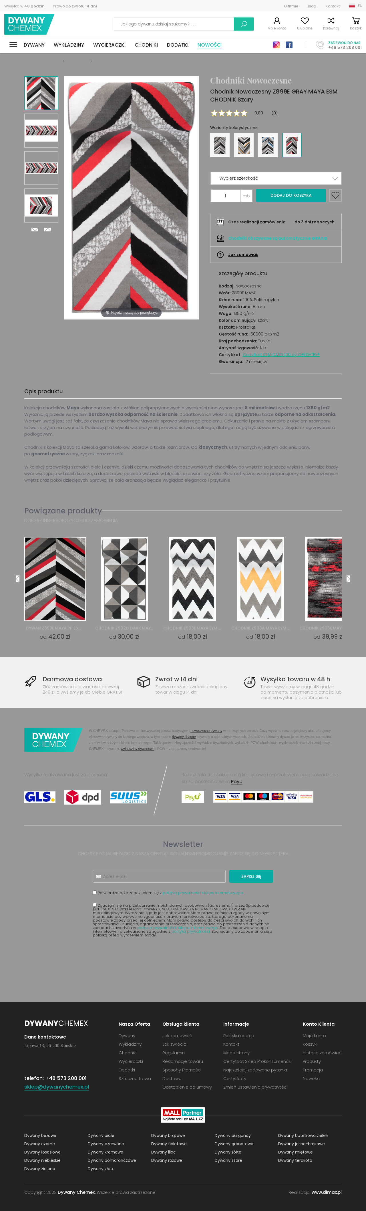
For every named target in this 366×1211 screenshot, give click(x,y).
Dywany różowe (166, 1160)
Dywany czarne (39, 1144)
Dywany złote (101, 1169)
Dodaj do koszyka (291, 195)
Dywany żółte (228, 1152)
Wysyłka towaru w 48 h (295, 679)
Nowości (210, 44)
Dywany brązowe (168, 1135)
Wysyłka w (24, 6)
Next (35, 229)
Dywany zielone (39, 1169)
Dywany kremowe (105, 1152)
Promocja (313, 1070)
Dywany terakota (295, 1160)
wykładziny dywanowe (137, 749)
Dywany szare (228, 1160)
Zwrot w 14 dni (176, 679)
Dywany (34, 44)
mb (246, 196)
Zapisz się (251, 876)
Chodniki (146, 44)
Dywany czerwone (106, 1144)
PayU (236, 781)
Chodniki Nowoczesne (118, 61)
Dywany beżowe (40, 1135)
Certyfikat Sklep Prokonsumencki (257, 1061)
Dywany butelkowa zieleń (303, 1135)
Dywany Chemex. (77, 1192)
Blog (312, 6)
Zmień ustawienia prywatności (255, 1087)
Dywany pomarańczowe (112, 1160)
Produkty (312, 1061)
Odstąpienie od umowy (187, 1087)
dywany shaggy (184, 736)
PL (360, 5)
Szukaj (244, 24)
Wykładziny (69, 44)
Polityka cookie (238, 1036)
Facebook (289, 44)
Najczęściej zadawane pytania (255, 1070)
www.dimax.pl (327, 1192)
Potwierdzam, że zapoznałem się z (168, 892)
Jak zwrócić (174, 1044)
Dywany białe (101, 1135)
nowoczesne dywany (206, 730)
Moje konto (277, 28)
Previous (48, 229)
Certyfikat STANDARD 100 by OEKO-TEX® (281, 355)
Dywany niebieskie (42, 1160)
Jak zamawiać (243, 254)
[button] (276, 178)
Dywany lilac (163, 1152)
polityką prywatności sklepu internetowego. (203, 893)
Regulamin (173, 1053)
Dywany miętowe (295, 1152)
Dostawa (172, 1078)
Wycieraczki (109, 44)
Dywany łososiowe (42, 1152)
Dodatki (177, 44)
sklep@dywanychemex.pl (116, 977)
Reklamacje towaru (182, 1061)
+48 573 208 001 (345, 47)
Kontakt (333, 6)
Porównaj (331, 28)
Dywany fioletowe (169, 1144)
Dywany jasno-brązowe (301, 1144)
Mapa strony (236, 1053)
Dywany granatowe (234, 1144)
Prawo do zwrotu (75, 6)
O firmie (291, 6)
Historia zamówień (322, 1053)
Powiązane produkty (63, 510)
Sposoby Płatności (181, 1070)
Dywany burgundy (233, 1135)
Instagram (276, 44)
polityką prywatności (191, 931)
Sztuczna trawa (135, 1078)
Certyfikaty (234, 1078)
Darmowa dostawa (72, 679)
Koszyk (356, 28)
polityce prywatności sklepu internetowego (177, 927)
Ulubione (304, 28)
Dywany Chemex (29, 24)
